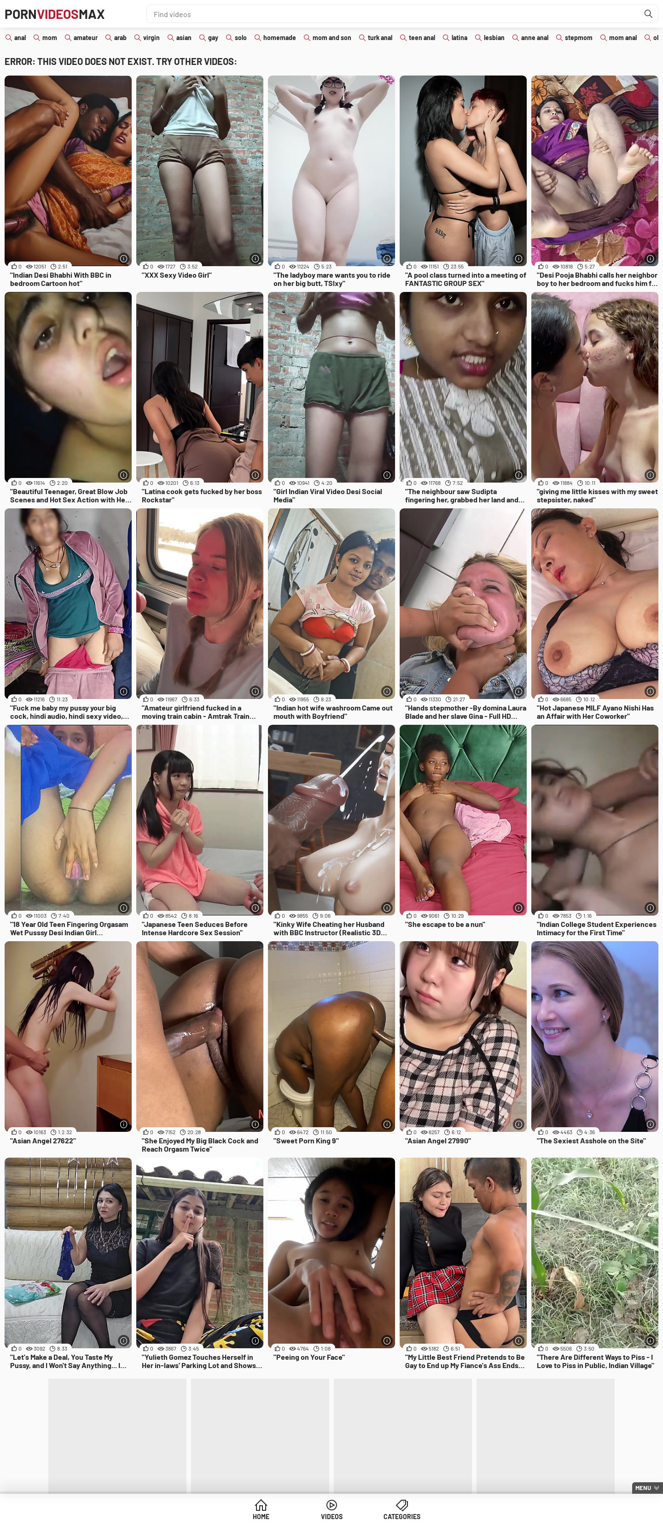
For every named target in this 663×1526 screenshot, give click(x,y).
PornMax (55, 14)
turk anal (380, 37)
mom (49, 37)
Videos (332, 1516)
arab (120, 37)
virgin (151, 37)
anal (20, 37)
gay (213, 37)
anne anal (534, 37)
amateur (86, 37)
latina (459, 37)
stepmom (579, 37)
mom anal (623, 37)
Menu (643, 1487)
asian (184, 37)
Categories (402, 1516)
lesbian (494, 37)
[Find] (649, 13)
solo (241, 37)
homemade (279, 37)
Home (261, 1516)
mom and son (332, 37)
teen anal (422, 37)
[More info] (123, 258)
